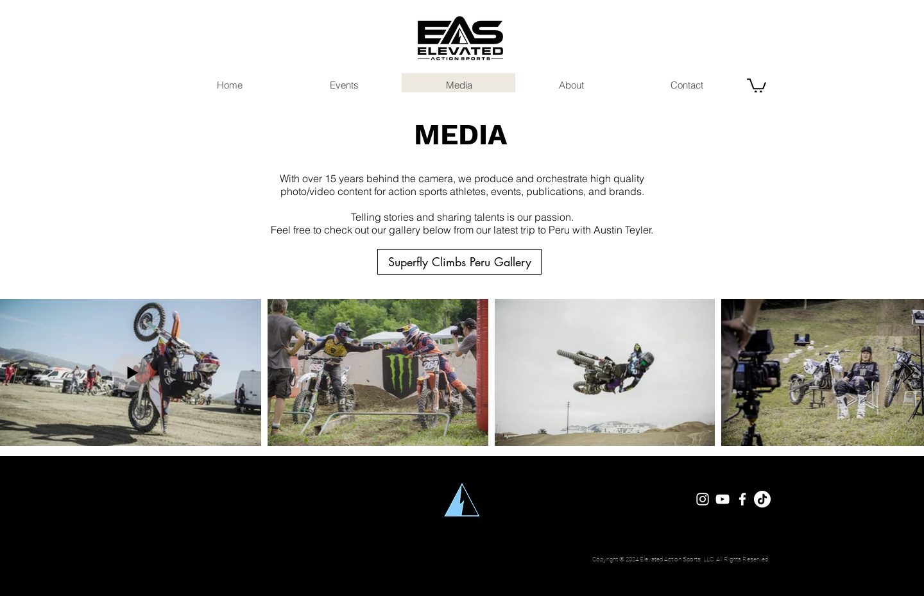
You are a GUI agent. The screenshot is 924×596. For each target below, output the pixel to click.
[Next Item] (908, 372)
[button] (756, 85)
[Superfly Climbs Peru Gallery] (459, 262)
